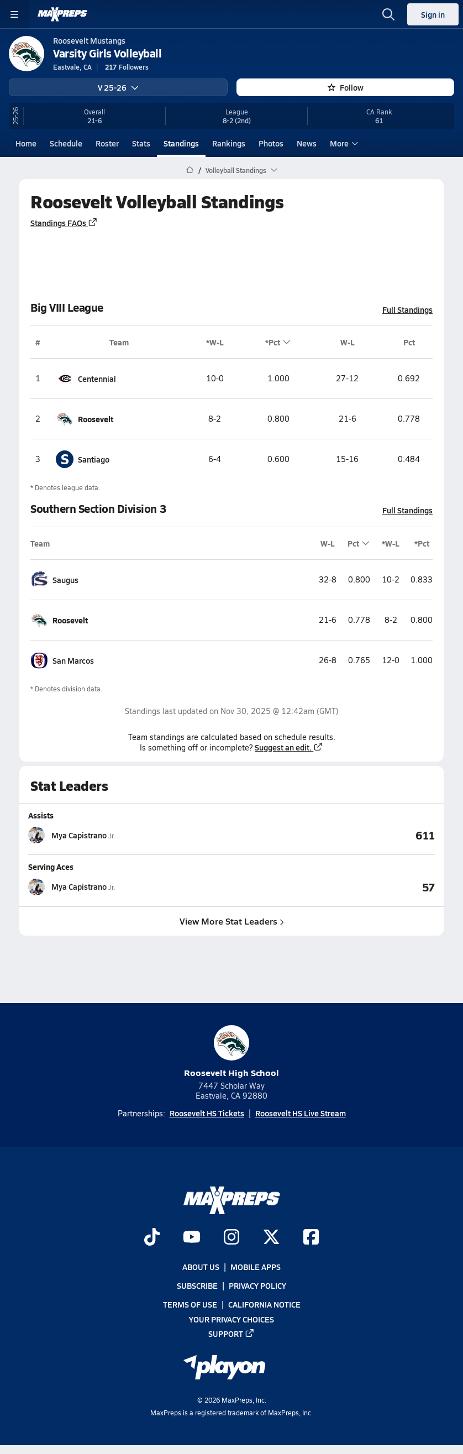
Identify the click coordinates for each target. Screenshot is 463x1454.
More (342, 143)
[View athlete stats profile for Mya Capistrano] (130, 835)
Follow (346, 87)
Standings (181, 143)
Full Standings (407, 309)
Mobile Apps (255, 1266)
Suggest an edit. (289, 747)
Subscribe (197, 1285)
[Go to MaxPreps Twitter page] (271, 1238)
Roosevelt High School (231, 1052)
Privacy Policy (257, 1285)
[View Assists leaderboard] (333, 835)
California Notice (264, 1304)
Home (25, 143)
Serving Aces (50, 867)
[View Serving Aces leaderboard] (333, 886)
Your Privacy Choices (231, 1319)
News (307, 143)
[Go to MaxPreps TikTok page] (152, 1238)
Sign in (433, 14)
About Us (200, 1266)
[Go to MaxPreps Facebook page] (311, 1238)
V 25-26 (118, 87)
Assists (41, 815)
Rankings (228, 143)
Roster (107, 143)
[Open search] (388, 14)
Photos (271, 143)
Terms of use (190, 1304)
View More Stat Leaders (232, 920)
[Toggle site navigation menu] (14, 14)
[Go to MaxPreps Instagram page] (231, 1238)
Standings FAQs (64, 222)
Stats (141, 143)
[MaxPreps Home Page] (190, 170)
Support (231, 1332)
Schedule (66, 143)
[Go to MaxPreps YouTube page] (192, 1238)
